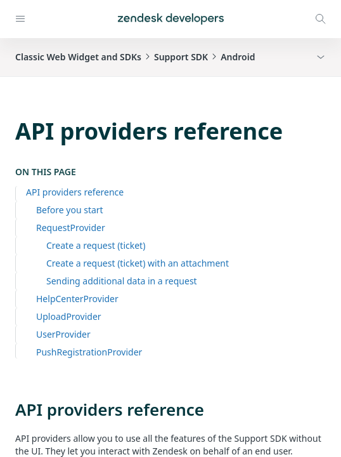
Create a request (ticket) (95, 245)
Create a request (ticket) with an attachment (137, 263)
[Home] (170, 19)
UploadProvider (68, 316)
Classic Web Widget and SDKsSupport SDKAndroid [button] (135, 57)
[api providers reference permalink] (9, 409)
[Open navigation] (20, 19)
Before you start (69, 210)
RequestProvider (70, 228)
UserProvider (63, 334)
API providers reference (75, 192)
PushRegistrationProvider (89, 352)
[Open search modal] (320, 19)
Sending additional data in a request (121, 281)
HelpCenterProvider (77, 299)
